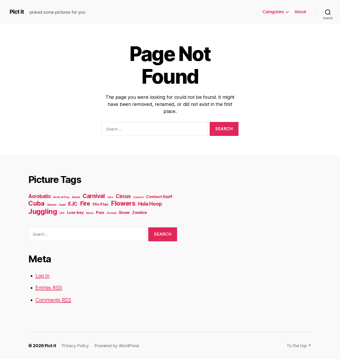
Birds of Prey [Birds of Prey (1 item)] (61, 197)
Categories (273, 11)
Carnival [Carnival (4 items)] (94, 196)
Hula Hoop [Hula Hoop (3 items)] (150, 204)
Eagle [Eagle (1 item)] (62, 204)
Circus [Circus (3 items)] (123, 196)
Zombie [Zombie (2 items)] (139, 212)
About (300, 11)
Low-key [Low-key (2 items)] (75, 212)
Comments (53, 300)
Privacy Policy (75, 345)
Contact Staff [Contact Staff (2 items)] (159, 196)
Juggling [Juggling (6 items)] (42, 211)
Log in (42, 276)
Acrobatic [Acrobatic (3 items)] (39, 196)
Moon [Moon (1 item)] (89, 213)
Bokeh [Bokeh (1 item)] (76, 197)
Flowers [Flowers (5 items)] (123, 203)
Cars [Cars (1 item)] (110, 197)
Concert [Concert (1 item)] (138, 197)
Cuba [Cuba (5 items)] (36, 203)
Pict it (16, 12)
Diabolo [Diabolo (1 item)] (51, 204)
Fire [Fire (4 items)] (85, 203)
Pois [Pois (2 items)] (100, 212)
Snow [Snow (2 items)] (124, 212)
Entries (48, 288)
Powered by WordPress (116, 345)
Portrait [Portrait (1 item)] (111, 213)
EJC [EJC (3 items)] (72, 204)
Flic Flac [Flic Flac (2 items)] (101, 204)
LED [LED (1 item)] (62, 213)
